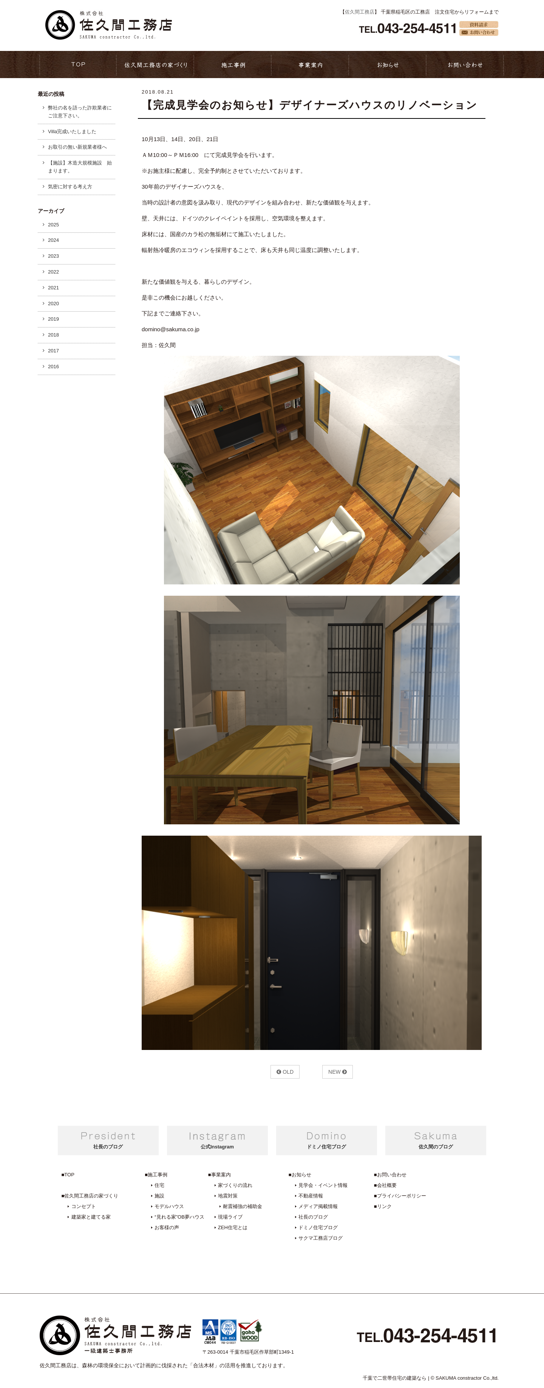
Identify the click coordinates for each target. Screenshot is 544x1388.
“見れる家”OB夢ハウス (179, 1217)
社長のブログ (108, 1147)
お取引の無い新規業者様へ (77, 147)
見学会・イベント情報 (323, 1185)
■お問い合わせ (390, 1174)
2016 (53, 366)
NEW (337, 1072)
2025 (53, 224)
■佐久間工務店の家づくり (90, 1196)
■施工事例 (156, 1174)
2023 (53, 256)
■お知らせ (300, 1174)
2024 (53, 240)
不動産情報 (310, 1196)
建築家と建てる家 (91, 1217)
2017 (53, 351)
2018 (53, 335)
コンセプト (83, 1206)
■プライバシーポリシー (400, 1196)
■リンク (383, 1206)
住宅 (159, 1185)
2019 (53, 319)
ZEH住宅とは (232, 1227)
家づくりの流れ (235, 1185)
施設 (159, 1196)
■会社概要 (385, 1185)
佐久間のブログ (436, 1147)
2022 (53, 272)
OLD (285, 1072)
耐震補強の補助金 (242, 1206)
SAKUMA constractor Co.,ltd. (467, 1378)
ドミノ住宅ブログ (326, 1147)
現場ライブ (230, 1217)
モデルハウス (169, 1206)
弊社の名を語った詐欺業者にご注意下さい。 (80, 111)
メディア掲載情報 (318, 1206)
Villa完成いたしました (72, 131)
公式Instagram (217, 1147)
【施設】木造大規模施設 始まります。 (80, 167)
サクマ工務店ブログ (320, 1238)
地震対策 (228, 1196)
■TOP (68, 1174)
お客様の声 (167, 1227)
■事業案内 (219, 1174)
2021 (53, 288)
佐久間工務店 (359, 12)
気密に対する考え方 (70, 186)
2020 (53, 303)
